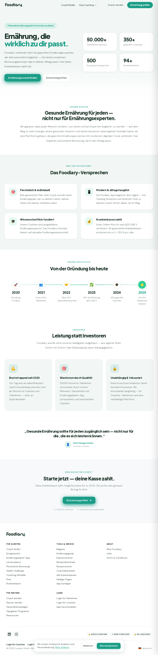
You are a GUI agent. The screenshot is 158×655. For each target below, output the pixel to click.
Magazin (61, 549)
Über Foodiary (114, 549)
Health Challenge (15, 570)
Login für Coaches (66, 602)
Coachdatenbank (66, 570)
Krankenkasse (13, 583)
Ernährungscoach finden (22, 77)
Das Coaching (88, 5)
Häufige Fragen (64, 579)
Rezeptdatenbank (66, 562)
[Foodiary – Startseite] (14, 5)
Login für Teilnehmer (67, 598)
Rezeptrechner (64, 566)
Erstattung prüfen (140, 5)
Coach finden (68, 5)
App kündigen (64, 583)
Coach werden (115, 5)
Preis (8, 579)
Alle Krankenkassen (66, 575)
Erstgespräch (13, 553)
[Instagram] (16, 634)
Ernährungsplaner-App (18, 558)
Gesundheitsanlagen (17, 607)
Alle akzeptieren (109, 645)
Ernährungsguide (65, 553)
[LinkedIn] (9, 634)
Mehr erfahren (62, 647)
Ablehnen (88, 645)
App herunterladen (66, 607)
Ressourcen (12, 615)
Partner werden (14, 602)
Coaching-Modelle (16, 575)
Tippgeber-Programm (17, 611)
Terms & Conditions (117, 558)
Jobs (109, 553)
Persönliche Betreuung (18, 566)
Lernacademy (13, 562)
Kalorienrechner (65, 558)
